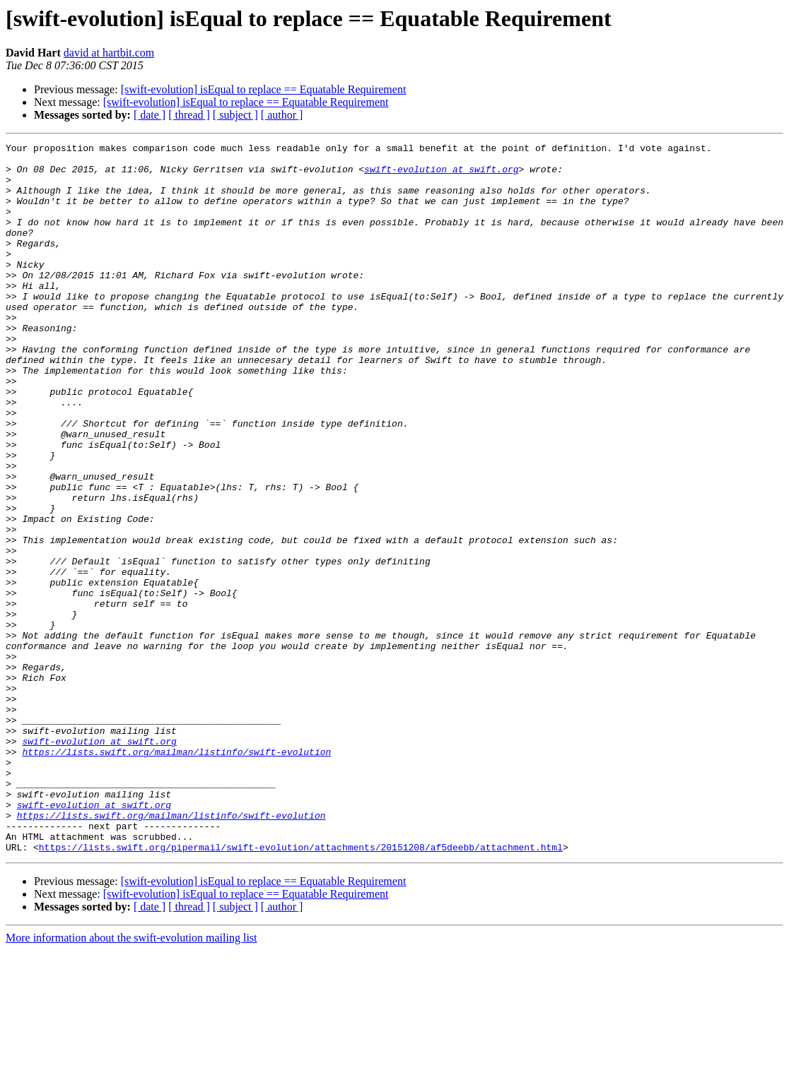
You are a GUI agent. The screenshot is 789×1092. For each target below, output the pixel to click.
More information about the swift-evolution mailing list (131, 1080)
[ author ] (282, 115)
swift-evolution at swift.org (441, 175)
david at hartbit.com (109, 53)
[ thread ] (189, 115)
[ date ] (149, 115)
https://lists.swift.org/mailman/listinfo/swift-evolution (176, 874)
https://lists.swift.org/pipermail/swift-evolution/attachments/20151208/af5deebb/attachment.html (301, 989)
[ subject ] (235, 115)
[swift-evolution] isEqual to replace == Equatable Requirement (264, 89)
